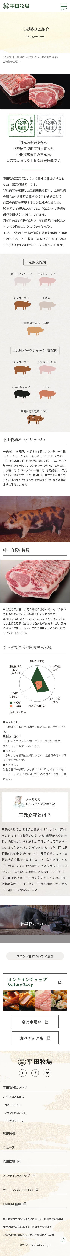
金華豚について (35, 924)
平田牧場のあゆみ (14, 1097)
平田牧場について (15, 1087)
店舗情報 (9, 1133)
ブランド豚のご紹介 (15, 1113)
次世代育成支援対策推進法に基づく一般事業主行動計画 (33, 1219)
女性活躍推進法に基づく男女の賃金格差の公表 (28, 1234)
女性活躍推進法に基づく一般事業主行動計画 (27, 1227)
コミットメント (12, 1105)
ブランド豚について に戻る (35, 956)
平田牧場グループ (14, 1120)
